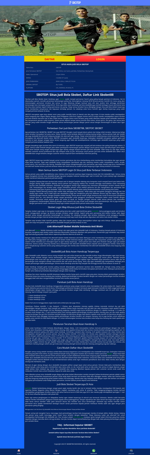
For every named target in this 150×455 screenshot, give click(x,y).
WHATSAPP (93, 451)
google (109, 354)
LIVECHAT (131, 451)
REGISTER (56, 451)
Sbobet (37, 230)
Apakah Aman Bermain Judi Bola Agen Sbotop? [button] (74, 437)
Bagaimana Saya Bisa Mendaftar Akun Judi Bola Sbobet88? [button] (74, 428)
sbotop (62, 99)
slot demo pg (78, 417)
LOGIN (100, 59)
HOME (19, 451)
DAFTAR (50, 59)
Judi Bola (28, 388)
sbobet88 (95, 211)
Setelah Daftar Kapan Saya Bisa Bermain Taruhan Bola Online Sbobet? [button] (74, 433)
